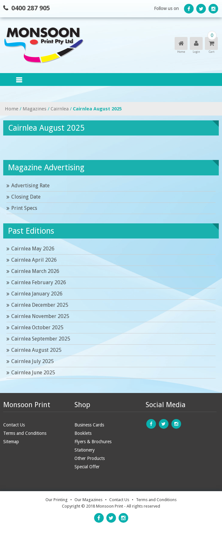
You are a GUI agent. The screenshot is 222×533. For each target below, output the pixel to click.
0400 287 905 (30, 8)
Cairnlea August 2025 (36, 350)
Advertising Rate (30, 185)
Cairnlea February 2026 (38, 282)
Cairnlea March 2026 (35, 271)
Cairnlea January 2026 (37, 294)
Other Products (89, 458)
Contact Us (14, 424)
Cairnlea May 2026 (32, 249)
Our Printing (56, 499)
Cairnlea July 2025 (32, 361)
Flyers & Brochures (92, 441)
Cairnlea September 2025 (40, 339)
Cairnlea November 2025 (40, 316)
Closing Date (26, 197)
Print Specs (24, 208)
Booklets (83, 433)
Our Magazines (88, 499)
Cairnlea (60, 109)
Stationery (84, 450)
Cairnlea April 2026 (34, 260)
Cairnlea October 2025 (37, 327)
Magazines (34, 109)
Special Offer (87, 466)
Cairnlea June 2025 (33, 372)
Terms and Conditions (24, 433)
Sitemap (11, 441)
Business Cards (89, 424)
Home (11, 109)
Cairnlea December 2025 (39, 305)
